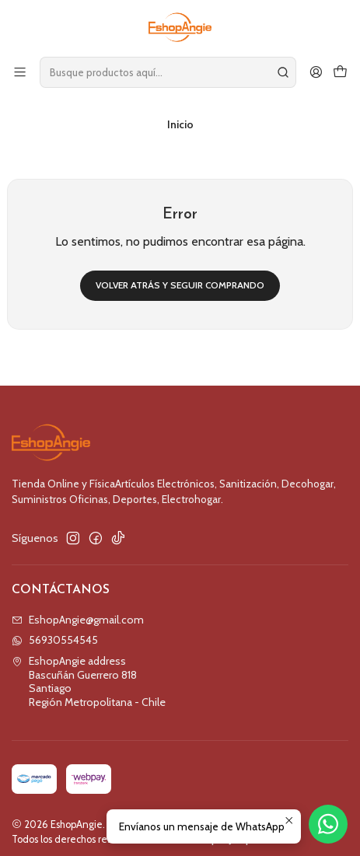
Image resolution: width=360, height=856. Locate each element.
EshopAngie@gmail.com (78, 610)
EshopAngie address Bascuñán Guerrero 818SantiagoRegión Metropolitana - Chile (89, 672)
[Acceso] (316, 72)
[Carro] (340, 72)
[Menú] (19, 72)
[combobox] (168, 72)
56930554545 (55, 631)
